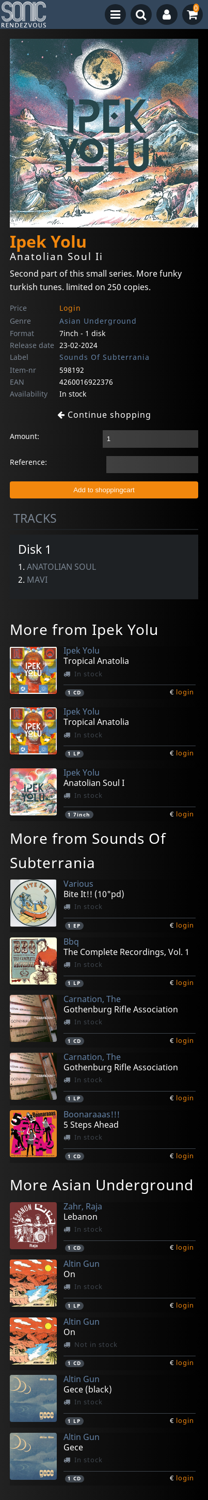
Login (70, 308)
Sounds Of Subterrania (104, 357)
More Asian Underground (102, 1184)
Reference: (28, 462)
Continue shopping (104, 414)
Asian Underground (98, 321)
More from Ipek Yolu (84, 629)
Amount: (24, 436)
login (185, 691)
